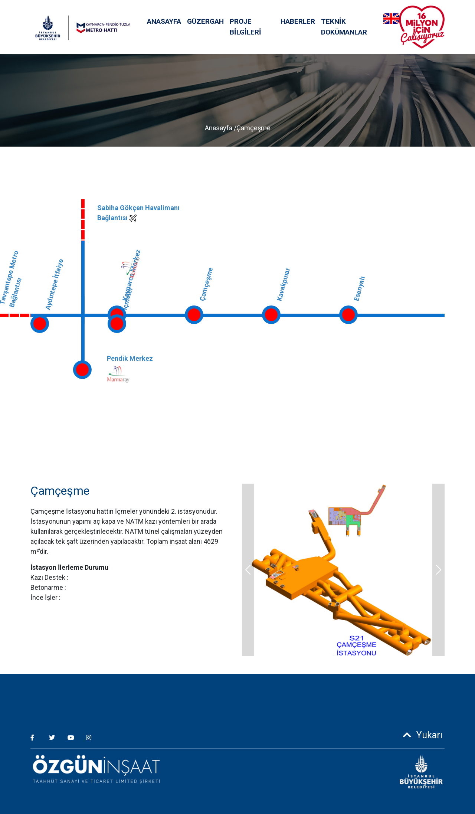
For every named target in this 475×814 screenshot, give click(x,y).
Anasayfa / (220, 128)
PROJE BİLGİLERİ (245, 26)
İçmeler (127, 298)
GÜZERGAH (205, 21)
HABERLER (298, 21)
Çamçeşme (206, 283)
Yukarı (420, 735)
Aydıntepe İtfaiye (54, 284)
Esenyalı (359, 288)
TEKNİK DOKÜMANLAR (344, 26)
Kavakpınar (283, 284)
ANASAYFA (164, 21)
